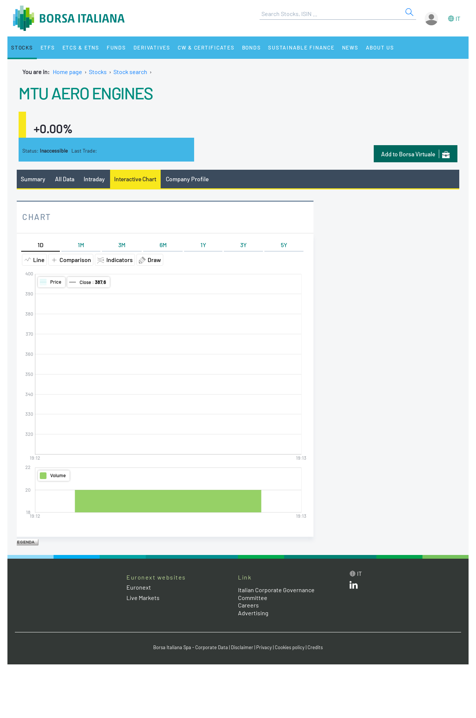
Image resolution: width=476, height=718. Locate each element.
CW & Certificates (206, 47)
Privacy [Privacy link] (264, 647)
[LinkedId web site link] (354, 586)
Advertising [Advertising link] (253, 612)
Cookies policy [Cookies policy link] (290, 647)
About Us (380, 47)
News (350, 47)
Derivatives (152, 47)
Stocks (22, 47)
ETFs (48, 47)
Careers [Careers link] (248, 605)
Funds (116, 47)
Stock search (130, 71)
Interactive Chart (135, 178)
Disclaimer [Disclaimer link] (242, 647)
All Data (64, 178)
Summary (33, 178)
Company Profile (187, 178)
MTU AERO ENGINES (85, 93)
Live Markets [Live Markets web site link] (143, 597)
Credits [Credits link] (315, 647)
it (458, 18)
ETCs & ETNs (80, 47)
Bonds (251, 47)
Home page (67, 71)
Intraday (94, 178)
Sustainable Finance (301, 47)
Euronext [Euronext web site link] (138, 587)
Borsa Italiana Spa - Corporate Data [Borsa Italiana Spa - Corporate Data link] (190, 647)
